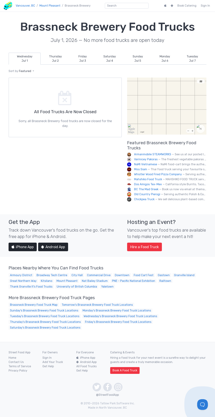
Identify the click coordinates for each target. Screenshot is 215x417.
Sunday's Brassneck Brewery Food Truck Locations (44, 310)
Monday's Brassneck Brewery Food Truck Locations (117, 310)
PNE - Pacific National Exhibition (133, 281)
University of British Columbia (77, 286)
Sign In (205, 5)
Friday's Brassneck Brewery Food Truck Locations (118, 322)
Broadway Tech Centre (52, 275)
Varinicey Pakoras (146, 159)
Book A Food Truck (124, 370)
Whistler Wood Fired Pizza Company (158, 174)
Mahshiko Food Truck (148, 179)
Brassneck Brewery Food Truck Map (33, 304)
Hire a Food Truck (144, 247)
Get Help (48, 366)
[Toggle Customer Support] (202, 404)
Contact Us (16, 362)
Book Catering (186, 5)
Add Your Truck (52, 362)
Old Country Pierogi (147, 194)
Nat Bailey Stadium (95, 281)
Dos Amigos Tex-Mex (148, 184)
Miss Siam (140, 169)
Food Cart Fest (143, 275)
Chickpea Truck (144, 199)
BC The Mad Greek (146, 189)
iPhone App (23, 247)
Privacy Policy (18, 370)
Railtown (165, 281)
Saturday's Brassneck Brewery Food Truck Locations (45, 327)
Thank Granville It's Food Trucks (31, 286)
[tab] (25, 59)
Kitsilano (46, 281)
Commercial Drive (99, 275)
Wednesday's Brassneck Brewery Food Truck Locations (120, 316)
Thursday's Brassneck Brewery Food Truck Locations (45, 322)
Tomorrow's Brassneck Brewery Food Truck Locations (97, 304)
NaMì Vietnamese (145, 164)
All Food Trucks (86, 366)
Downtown (122, 275)
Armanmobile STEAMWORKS (152, 154)
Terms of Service (20, 366)
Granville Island (184, 275)
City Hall (77, 275)
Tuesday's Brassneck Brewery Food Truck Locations (44, 316)
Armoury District (21, 275)
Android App (53, 247)
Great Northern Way (23, 281)
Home (12, 357)
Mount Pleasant (49, 5)
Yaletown (107, 286)
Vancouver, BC (25, 5)
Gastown (164, 275)
